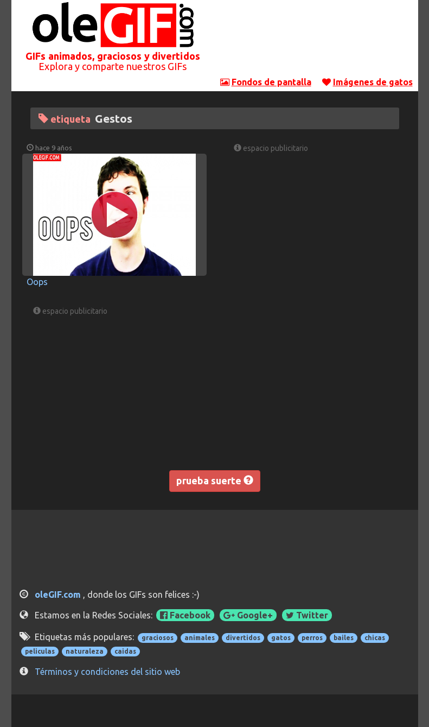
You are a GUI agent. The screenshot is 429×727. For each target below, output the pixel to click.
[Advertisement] (316, 41)
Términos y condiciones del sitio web (107, 672)
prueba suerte (214, 480)
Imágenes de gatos (373, 82)
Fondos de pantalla (271, 82)
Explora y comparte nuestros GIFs (113, 66)
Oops (37, 282)
